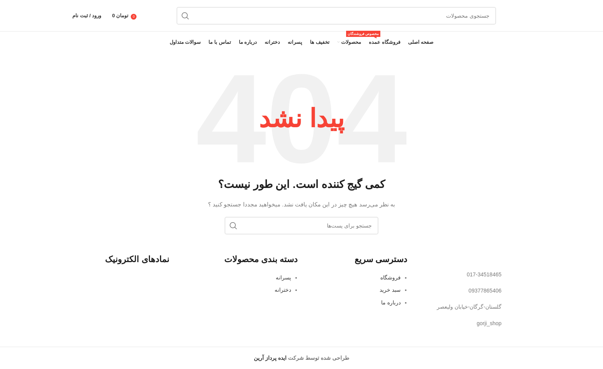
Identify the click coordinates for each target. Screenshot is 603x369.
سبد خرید (390, 290)
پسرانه (283, 277)
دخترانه (283, 290)
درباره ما (391, 302)
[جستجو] (336, 16)
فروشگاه (390, 277)
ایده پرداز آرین (270, 358)
